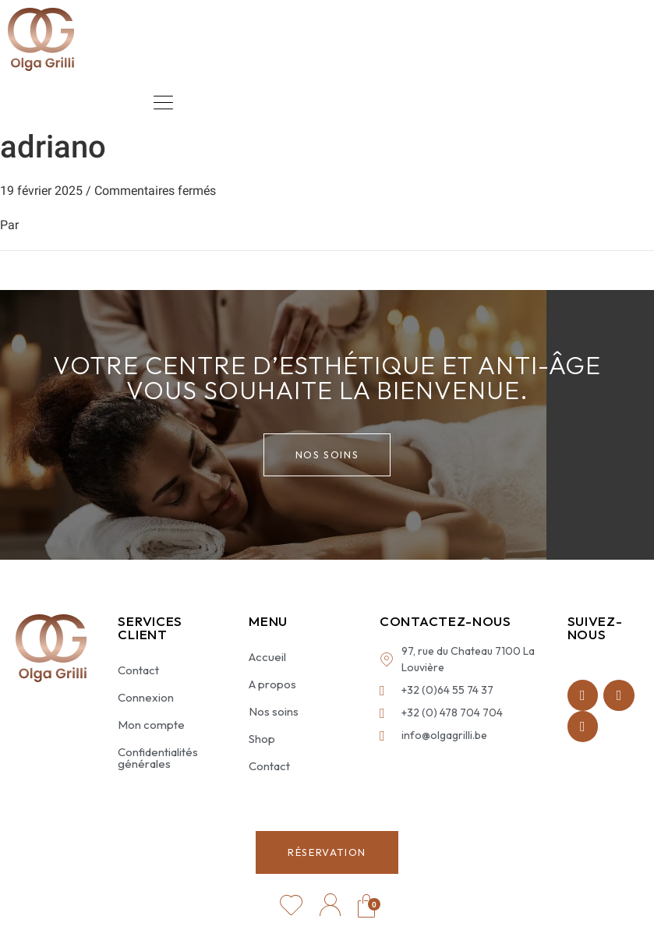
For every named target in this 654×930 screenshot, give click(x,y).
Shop (262, 738)
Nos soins (274, 711)
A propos (272, 684)
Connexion (146, 697)
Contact (138, 670)
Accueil (267, 656)
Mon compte (151, 724)
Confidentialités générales (158, 757)
